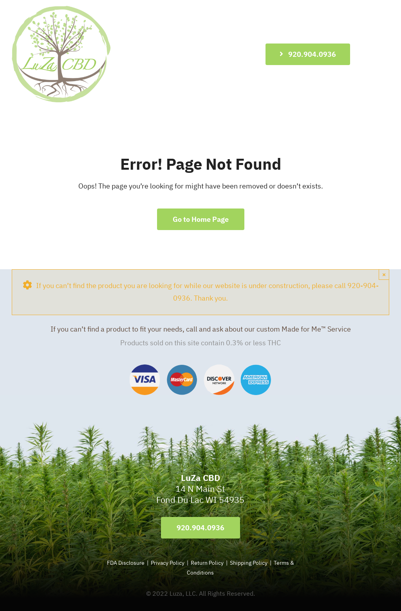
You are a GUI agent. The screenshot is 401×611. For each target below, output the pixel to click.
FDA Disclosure (126, 562)
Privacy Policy (167, 562)
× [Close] (384, 274)
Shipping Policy (248, 562)
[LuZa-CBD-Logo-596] (61, 9)
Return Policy (208, 562)
